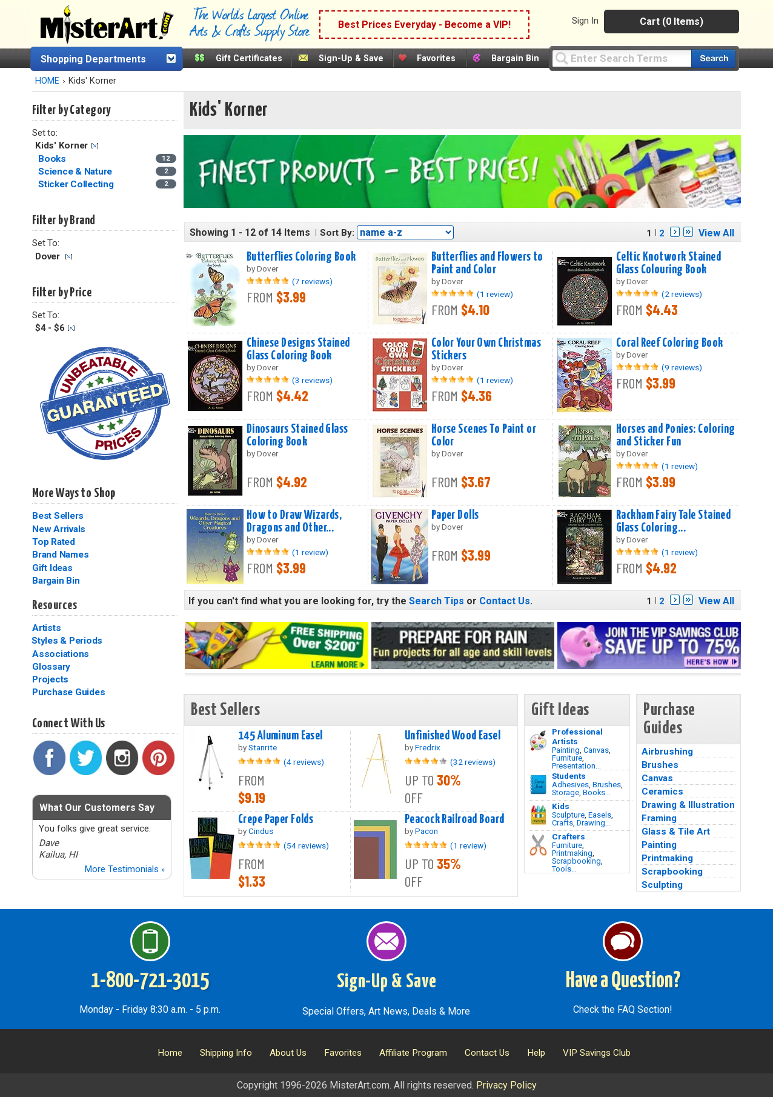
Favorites (436, 58)
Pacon (426, 831)
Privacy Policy (506, 1085)
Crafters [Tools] (568, 836)
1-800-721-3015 (150, 981)
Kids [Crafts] (560, 806)
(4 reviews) (304, 762)
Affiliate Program (413, 1052)
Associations (60, 654)
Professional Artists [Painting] (577, 736)
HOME (47, 81)
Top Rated (53, 541)
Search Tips (436, 601)
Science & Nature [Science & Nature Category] (76, 171)
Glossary (51, 666)
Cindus (260, 831)
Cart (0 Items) (671, 21)
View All (716, 233)
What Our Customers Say (96, 807)
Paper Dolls (455, 515)
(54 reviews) (306, 845)
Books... (597, 792)
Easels (599, 814)
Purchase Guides (68, 692)
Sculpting (662, 884)
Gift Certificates (249, 58)
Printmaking (572, 853)
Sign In (585, 20)
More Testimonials (124, 869)
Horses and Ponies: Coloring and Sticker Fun (675, 435)
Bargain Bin (515, 58)
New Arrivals (58, 529)
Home (170, 1052)
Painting (566, 750)
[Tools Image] (538, 845)
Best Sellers (58, 515)
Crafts (562, 822)
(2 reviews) (682, 294)
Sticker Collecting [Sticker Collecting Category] (77, 184)
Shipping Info (226, 1052)
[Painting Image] (538, 741)
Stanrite (262, 747)
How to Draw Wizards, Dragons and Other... (294, 521)
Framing (659, 818)
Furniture (567, 757)
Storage (565, 792)
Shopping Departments (93, 59)
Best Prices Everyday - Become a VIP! (424, 24)
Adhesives (570, 784)
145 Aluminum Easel (280, 736)
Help (536, 1052)
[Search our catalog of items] (713, 58)
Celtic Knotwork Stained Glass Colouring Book (668, 263)
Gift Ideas (52, 567)
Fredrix (427, 747)
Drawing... (594, 822)
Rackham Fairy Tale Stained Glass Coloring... (673, 521)
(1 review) (495, 294)
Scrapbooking (576, 860)
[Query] (621, 58)
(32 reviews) (473, 762)
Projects (50, 679)
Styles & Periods (67, 640)
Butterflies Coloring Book (301, 257)
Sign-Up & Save (351, 58)
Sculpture (568, 814)
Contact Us (504, 601)
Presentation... (576, 765)
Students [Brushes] (569, 776)
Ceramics (662, 791)
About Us (288, 1052)
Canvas (596, 750)
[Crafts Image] (538, 815)
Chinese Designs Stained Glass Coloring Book (298, 349)
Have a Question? (623, 981)
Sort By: (337, 232)
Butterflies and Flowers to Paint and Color (487, 263)
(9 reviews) (682, 367)
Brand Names (60, 554)
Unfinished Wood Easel (452, 736)
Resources (54, 605)
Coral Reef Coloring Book (669, 343)
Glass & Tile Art (676, 831)
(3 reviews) (312, 380)
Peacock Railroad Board (455, 819)
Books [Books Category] (53, 158)
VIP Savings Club (597, 1052)
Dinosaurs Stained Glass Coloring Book (297, 435)
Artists (46, 627)
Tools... (564, 868)
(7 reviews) (312, 281)
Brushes (606, 784)
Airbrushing (667, 751)
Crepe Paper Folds (275, 819)
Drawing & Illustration (688, 804)
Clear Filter (94, 145)
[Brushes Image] (538, 785)
